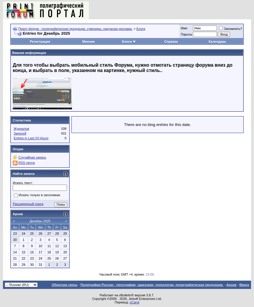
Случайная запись (32, 157)
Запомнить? (230, 29)
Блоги (140, 29)
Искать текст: (23, 183)
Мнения (88, 41)
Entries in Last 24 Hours (31, 138)
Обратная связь (64, 285)
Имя (184, 28)
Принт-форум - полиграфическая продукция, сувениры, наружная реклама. (75, 29)
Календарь (217, 41)
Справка (171, 41)
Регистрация (40, 41)
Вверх (244, 285)
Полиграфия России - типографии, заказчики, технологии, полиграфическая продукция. (151, 285)
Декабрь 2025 (40, 221)
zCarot (134, 302)
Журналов (21, 128)
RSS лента (26, 162)
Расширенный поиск (28, 204)
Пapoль (186, 34)
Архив (231, 285)
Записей (20, 133)
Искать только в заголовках (37, 196)
